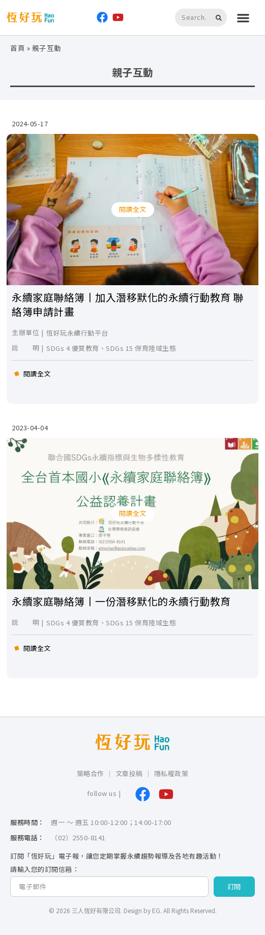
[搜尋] (220, 17)
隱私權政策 (171, 773)
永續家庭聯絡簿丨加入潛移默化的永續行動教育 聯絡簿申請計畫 (128, 304)
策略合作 (90, 773)
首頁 (17, 48)
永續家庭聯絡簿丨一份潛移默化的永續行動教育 (121, 601)
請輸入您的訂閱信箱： (44, 869)
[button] (243, 18)
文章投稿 (129, 773)
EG (156, 910)
